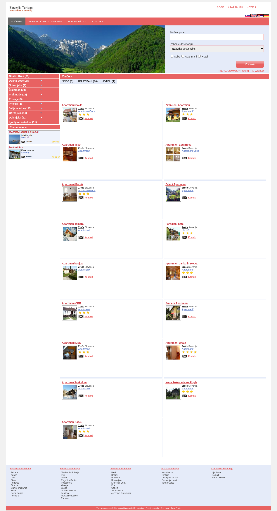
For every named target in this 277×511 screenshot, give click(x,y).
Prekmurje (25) (18, 94)
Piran (13, 480)
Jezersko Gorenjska (121, 493)
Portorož (15, 483)
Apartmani (165, 508)
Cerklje (114, 488)
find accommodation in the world (241, 70)
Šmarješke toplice (170, 480)
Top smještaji (77, 21)
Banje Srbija (176, 508)
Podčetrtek (66, 483)
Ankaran (15, 472)
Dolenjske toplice (170, 477)
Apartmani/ (84, 111)
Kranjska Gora (118, 483)
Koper (14, 475)
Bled (113, 472)
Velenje (64, 485)
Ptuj (63, 475)
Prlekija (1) (15, 103)
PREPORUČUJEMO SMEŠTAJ (45, 21)
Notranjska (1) (17, 85)
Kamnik (215, 475)
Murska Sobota (68, 490)
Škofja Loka (117, 490)
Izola (13, 477)
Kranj (114, 485)
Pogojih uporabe (152, 508)
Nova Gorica (17, 493)
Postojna (15, 495)
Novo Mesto (167, 472)
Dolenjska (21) (17, 117)
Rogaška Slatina (69, 480)
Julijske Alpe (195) (20, 108)
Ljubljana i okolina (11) (23, 122)
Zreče (66, 76)
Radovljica (116, 480)
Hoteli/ (185, 230)
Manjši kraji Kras (19, 488)
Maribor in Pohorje (70, 472)
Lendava (65, 493)
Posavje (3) (15, 99)
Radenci (65, 498)
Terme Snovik (218, 477)
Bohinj (114, 475)
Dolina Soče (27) (19, 80)
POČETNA (16, 21)
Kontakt (97, 21)
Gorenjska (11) (18, 112)
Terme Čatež (168, 483)
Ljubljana (216, 472)
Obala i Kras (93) (19, 76)
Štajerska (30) (17, 89)
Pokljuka (115, 477)
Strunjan (15, 485)
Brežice (165, 475)
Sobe (92, 111)
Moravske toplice (69, 495)
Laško (64, 488)
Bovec (14, 490)
